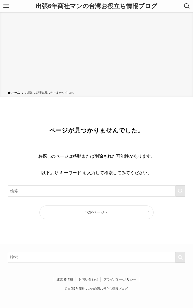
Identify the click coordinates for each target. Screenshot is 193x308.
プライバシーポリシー (119, 279)
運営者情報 (65, 279)
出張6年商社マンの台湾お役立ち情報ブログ (96, 6)
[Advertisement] (96, 52)
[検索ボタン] (187, 6)
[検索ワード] (96, 191)
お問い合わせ (88, 279)
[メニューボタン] (6, 6)
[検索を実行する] (180, 191)
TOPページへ (96, 212)
